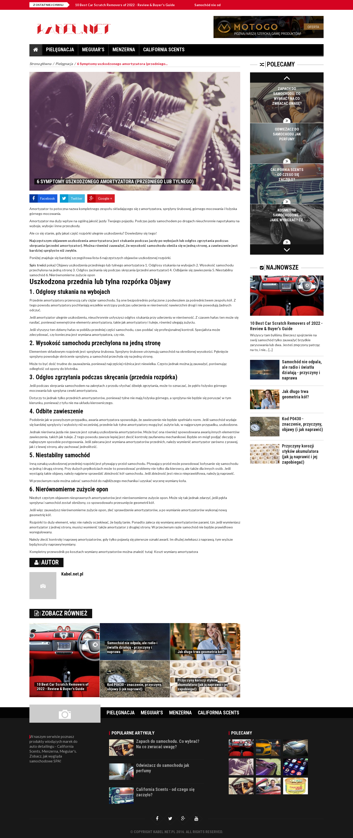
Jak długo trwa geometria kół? (201, 652)
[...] (270, 350)
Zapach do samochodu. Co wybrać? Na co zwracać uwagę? (167, 744)
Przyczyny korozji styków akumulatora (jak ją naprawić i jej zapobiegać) (202, 684)
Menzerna (124, 51)
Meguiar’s (93, 51)
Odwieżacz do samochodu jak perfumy (287, 134)
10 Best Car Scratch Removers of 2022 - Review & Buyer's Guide (133, 5)
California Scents (164, 51)
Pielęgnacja (60, 51)
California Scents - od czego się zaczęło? (286, 175)
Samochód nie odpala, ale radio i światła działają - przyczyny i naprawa (132, 647)
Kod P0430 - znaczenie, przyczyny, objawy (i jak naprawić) (134, 686)
